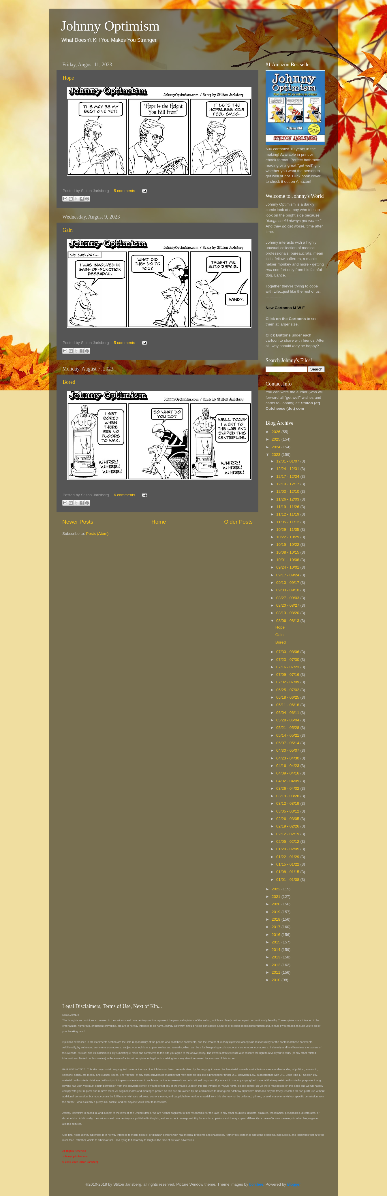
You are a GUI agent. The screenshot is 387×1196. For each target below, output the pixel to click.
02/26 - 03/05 (288, 819)
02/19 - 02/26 (288, 826)
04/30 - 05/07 (288, 750)
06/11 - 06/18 (288, 705)
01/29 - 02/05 (288, 849)
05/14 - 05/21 (288, 735)
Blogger (293, 1184)
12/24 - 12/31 (288, 469)
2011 (276, 972)
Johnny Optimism (110, 25)
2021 (276, 896)
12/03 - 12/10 (288, 491)
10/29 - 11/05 (288, 529)
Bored (69, 382)
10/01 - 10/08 (288, 560)
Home (158, 522)
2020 (276, 904)
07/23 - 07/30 (288, 659)
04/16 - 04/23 (288, 766)
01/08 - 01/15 (288, 872)
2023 (276, 454)
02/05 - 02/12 (288, 841)
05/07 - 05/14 (288, 743)
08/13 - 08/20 (288, 613)
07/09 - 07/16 (288, 674)
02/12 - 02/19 (288, 834)
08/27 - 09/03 (288, 598)
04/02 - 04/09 (288, 781)
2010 (276, 980)
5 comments (124, 191)
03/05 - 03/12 (288, 811)
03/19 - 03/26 (288, 796)
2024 (276, 447)
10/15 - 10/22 (288, 544)
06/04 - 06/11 (288, 712)
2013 (276, 957)
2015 (276, 942)
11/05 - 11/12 (288, 522)
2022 (276, 889)
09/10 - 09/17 (288, 582)
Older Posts (238, 522)
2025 (276, 439)
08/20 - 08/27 (288, 605)
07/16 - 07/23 (288, 667)
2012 (276, 965)
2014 (276, 949)
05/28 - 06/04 (288, 720)
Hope (68, 78)
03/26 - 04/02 (288, 788)
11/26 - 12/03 (288, 499)
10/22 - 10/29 (288, 537)
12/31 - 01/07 (288, 461)
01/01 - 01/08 (288, 879)
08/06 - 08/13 (288, 620)
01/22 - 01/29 (288, 857)
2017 (276, 927)
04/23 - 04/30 (288, 758)
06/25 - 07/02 (288, 690)
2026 (276, 432)
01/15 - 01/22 (288, 864)
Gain (68, 230)
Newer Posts (77, 522)
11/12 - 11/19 (288, 514)
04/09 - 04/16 (288, 773)
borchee (256, 1184)
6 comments (124, 495)
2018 (276, 919)
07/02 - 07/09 (288, 682)
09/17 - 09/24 (288, 575)
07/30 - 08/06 (288, 652)
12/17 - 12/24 (288, 476)
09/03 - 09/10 (288, 590)
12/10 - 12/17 (288, 484)
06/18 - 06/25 (288, 697)
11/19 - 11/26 (288, 507)
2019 (276, 912)
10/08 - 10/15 (288, 552)
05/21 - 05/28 (288, 727)
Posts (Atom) (97, 533)
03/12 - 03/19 (288, 803)
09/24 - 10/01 (288, 567)
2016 (276, 934)
